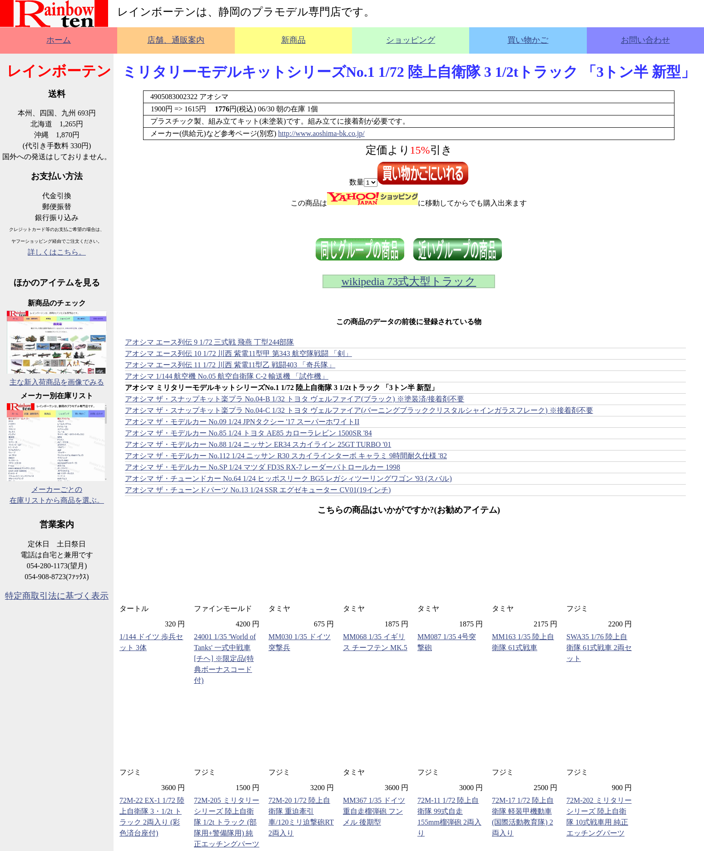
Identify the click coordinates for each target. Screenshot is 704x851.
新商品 (293, 40)
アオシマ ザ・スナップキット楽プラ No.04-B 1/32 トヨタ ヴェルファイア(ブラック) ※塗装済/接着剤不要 (294, 399)
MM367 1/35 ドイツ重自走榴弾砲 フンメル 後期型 (374, 811)
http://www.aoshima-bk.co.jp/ (321, 133)
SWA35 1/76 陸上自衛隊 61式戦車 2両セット (599, 647)
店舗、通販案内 (175, 40)
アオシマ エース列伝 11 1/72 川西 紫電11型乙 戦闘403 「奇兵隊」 (230, 365)
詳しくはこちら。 (57, 252)
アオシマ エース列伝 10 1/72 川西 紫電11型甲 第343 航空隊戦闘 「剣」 (238, 353)
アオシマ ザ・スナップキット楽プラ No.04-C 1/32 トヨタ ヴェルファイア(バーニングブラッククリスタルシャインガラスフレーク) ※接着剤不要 (359, 410)
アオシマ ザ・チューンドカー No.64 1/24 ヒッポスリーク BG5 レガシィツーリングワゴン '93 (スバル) (288, 478)
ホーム (58, 40)
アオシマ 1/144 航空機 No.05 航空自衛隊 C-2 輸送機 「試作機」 (226, 376)
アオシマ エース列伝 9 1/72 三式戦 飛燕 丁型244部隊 (209, 342)
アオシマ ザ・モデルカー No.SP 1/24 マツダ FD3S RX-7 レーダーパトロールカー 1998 (262, 467)
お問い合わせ (645, 40)
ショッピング (410, 40)
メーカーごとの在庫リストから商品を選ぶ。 (57, 489)
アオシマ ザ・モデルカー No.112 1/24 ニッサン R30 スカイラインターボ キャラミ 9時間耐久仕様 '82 (286, 456)
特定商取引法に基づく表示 (57, 596)
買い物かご (527, 40)
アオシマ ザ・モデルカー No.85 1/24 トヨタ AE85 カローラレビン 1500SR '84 (248, 433)
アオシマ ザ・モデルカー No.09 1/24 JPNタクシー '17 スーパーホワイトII (242, 422)
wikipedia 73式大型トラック (409, 281)
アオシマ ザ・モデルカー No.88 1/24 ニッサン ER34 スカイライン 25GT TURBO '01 (258, 444)
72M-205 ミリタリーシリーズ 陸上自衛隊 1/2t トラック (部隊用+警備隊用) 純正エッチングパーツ (226, 822)
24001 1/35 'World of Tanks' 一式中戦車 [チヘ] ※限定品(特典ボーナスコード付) (225, 658)
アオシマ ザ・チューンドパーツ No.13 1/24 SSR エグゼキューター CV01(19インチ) (258, 490)
